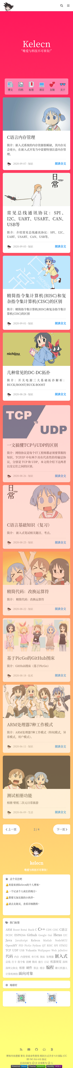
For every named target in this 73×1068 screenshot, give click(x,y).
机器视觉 (55, 961)
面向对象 (26, 973)
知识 (30, 163)
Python (36, 945)
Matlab (47, 940)
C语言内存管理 (21, 137)
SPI (56, 945)
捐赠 (28, 961)
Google (42, 935)
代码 (9, 956)
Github (32, 935)
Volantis (31, 950)
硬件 (29, 968)
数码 (34, 961)
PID (21, 945)
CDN (49, 929)
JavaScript (21, 940)
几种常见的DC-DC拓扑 (28, 373)
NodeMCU (61, 940)
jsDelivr (62, 950)
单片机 (35, 956)
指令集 (21, 961)
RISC (50, 945)
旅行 (40, 961)
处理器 (50, 956)
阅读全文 (60, 163)
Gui (50, 935)
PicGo (27, 945)
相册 (22, 968)
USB (21, 950)
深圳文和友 (12, 968)
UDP (15, 950)
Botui (24, 929)
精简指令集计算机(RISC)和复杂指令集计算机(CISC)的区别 (36, 298)
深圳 (65, 961)
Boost (16, 929)
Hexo (57, 935)
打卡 (14, 961)
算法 (36, 968)
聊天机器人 (61, 968)
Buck (31, 929)
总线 (8, 961)
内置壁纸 (25, 956)
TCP (8, 950)
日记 (46, 961)
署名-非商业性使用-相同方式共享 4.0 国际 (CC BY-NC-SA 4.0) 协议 (43, 1057)
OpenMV (11, 945)
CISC (56, 929)
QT (44, 945)
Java (9, 940)
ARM (9, 929)
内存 (16, 956)
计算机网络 (12, 974)
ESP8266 (20, 935)
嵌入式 (61, 956)
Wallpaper (44, 950)
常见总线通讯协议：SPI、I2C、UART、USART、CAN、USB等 (36, 218)
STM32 (63, 945)
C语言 (63, 930)
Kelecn (35, 940)
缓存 (42, 968)
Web (54, 950)
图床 (42, 956)
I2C (65, 935)
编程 (50, 967)
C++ (41, 929)
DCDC (9, 935)
